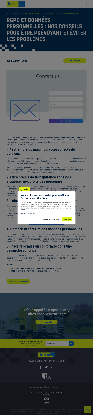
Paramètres (46, 219)
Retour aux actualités (18, 281)
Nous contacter (46, 322)
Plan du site (54, 387)
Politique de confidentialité (28, 213)
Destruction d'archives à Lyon (55, 411)
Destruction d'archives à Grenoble (73, 411)
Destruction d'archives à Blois (18, 411)
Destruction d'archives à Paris (37, 409)
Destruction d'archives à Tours (74, 409)
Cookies (25, 189)
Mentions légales (43, 387)
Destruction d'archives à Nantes (56, 409)
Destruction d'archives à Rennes (19, 409)
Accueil (32, 387)
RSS (61, 387)
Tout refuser (55, 219)
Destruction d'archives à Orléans (37, 411)
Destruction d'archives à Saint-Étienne (46, 413)
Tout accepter (67, 219)
